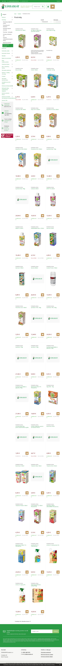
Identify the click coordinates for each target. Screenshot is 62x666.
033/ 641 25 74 (25, 1)
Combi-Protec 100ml (51, 268)
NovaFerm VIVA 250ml (21, 149)
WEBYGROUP (53, 663)
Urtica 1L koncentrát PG (52, 545)
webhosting (43, 663)
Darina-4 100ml (19, 268)
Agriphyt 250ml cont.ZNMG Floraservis (52, 506)
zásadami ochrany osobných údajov (44, 638)
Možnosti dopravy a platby (47, 654)
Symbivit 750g (19, 347)
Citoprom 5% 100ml (21, 109)
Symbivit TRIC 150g (36, 307)
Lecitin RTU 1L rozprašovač (35, 545)
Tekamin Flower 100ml (21, 505)
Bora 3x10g (18, 70)
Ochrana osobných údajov (47, 656)
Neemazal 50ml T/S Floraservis (36, 387)
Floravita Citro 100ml (36, 149)
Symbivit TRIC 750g (51, 307)
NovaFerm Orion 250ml (52, 109)
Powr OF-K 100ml (35, 109)
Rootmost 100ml (20, 466)
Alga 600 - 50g (50, 386)
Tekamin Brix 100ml (51, 466)
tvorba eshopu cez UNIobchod (35, 663)
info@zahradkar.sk (28, 654)
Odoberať (56, 631)
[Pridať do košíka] (27, 57)
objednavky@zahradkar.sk (14, 1)
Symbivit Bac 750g (20, 188)
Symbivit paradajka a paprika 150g (51, 347)
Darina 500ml (34, 268)
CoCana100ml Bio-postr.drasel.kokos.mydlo (22, 427)
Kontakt (58, 1)
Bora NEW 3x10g (50, 30)
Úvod (5, 1)
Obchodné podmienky (46, 652)
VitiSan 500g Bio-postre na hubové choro (37, 427)
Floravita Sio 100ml (20, 30)
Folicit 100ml (34, 70)
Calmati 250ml (34, 188)
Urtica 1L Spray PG (20, 584)
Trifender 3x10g (50, 70)
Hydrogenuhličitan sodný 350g (36, 585)
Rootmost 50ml (50, 426)
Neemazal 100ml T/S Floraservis (21, 545)
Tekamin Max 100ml (36, 466)
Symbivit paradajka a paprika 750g (21, 387)
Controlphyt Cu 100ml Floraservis (36, 506)
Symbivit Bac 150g (51, 149)
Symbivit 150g (34, 347)
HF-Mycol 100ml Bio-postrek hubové (36, 31)
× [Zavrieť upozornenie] (59, 665)
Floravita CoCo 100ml (21, 307)
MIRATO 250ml (19, 228)
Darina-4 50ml (50, 228)
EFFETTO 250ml (50, 188)
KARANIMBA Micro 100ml (37, 228)
